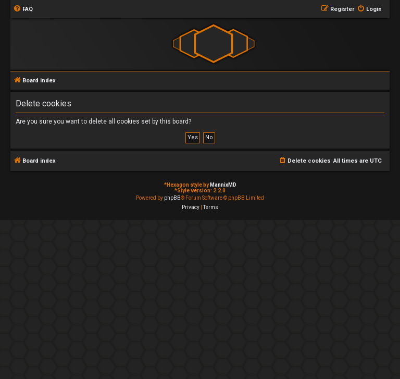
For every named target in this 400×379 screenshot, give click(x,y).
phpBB (172, 198)
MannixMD (223, 185)
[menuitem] (23, 9)
